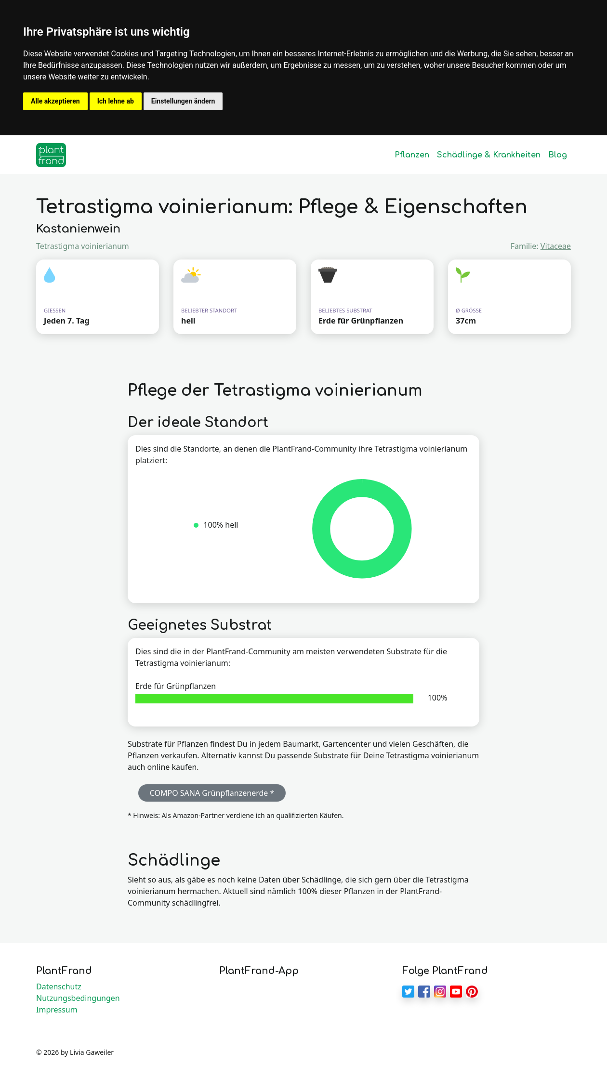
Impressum (57, 1009)
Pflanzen (412, 155)
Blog (557, 155)
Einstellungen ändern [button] (183, 101)
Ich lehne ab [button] (115, 101)
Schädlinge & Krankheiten (489, 155)
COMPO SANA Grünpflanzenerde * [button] (212, 793)
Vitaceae (556, 246)
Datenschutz (58, 986)
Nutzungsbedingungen (78, 998)
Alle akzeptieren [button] (55, 101)
